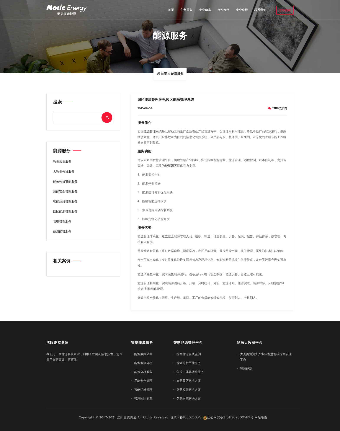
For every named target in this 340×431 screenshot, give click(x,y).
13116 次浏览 (277, 108)
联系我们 (260, 9)
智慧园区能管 (143, 398)
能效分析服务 (143, 372)
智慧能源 (246, 369)
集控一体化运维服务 (190, 372)
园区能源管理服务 (65, 211)
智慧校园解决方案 (189, 390)
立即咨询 (285, 10)
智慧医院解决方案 (189, 398)
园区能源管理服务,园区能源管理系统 (165, 100)
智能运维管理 (143, 390)
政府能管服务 (62, 231)
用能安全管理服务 (65, 191)
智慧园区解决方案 (189, 381)
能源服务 (177, 74)
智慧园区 (171, 166)
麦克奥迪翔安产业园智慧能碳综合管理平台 (266, 357)
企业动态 (205, 9)
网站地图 (261, 417)
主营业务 (186, 9)
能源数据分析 (143, 363)
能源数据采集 (143, 354)
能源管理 (150, 131)
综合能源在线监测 (189, 354)
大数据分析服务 (63, 171)
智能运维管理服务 (65, 201)
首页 (171, 9)
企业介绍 (242, 9)
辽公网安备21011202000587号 (228, 417)
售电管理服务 (62, 221)
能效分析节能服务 (65, 181)
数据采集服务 (62, 161)
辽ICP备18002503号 (186, 417)
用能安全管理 (143, 381)
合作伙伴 (223, 9)
